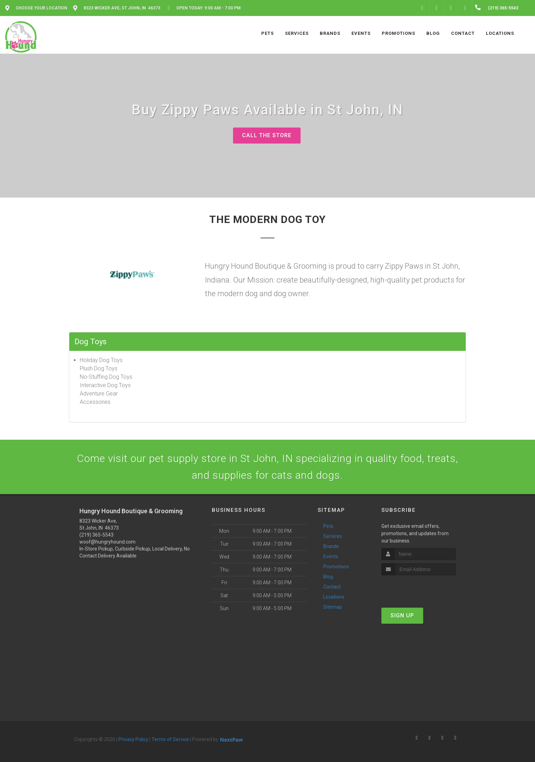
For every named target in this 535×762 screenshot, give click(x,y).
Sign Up (402, 615)
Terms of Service (170, 739)
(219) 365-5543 (96, 535)
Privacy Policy (133, 739)
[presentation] (418, 588)
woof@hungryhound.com (107, 542)
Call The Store (267, 135)
